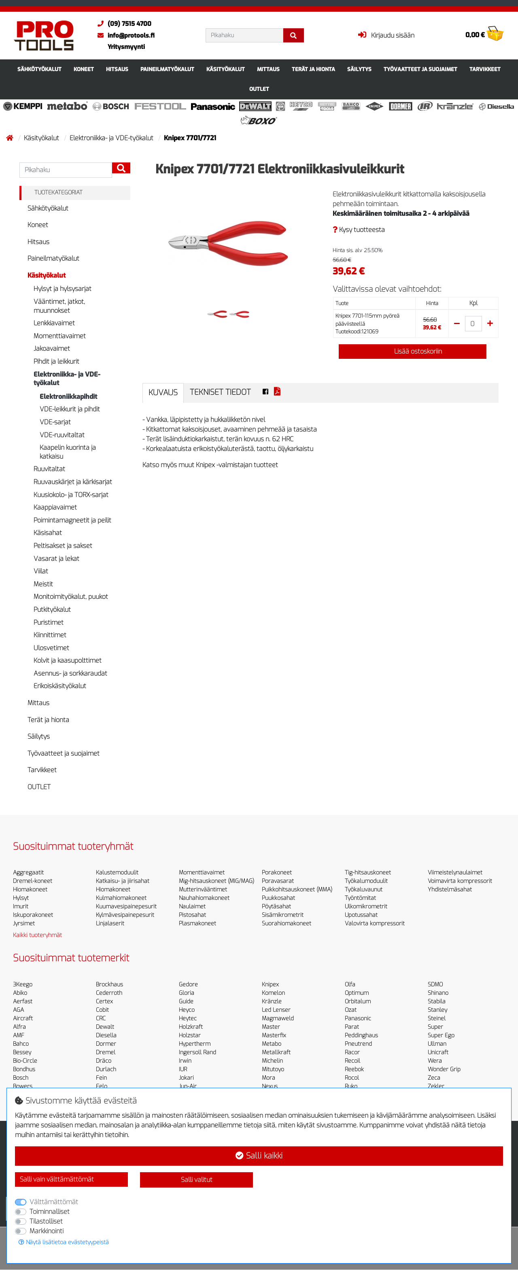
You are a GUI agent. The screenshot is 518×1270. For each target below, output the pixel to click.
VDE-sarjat (55, 422)
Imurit (20, 906)
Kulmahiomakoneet (121, 898)
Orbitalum (358, 1001)
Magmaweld (278, 1018)
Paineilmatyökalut (167, 69)
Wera (435, 1061)
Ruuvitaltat (49, 469)
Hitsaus (117, 69)
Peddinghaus (361, 1035)
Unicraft (438, 1052)
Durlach (106, 1069)
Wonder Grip (444, 1069)
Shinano (438, 993)
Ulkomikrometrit (366, 906)
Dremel (105, 1052)
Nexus (270, 1086)
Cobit (102, 1010)
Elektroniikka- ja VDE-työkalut (112, 138)
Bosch (20, 1078)
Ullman (437, 1044)
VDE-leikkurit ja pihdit (70, 409)
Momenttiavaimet (60, 336)
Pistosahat (192, 915)
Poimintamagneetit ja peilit (72, 520)
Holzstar (190, 1035)
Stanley (437, 1010)
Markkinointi (47, 1231)
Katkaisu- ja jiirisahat (122, 881)
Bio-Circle (25, 1061)
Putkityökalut (52, 609)
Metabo (271, 1044)
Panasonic (358, 1018)
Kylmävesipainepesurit (125, 915)
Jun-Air (188, 1086)
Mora (268, 1078)
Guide (186, 1001)
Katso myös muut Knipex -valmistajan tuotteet (210, 465)
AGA (18, 1010)
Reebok (354, 1069)
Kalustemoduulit (117, 872)
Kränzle (272, 1001)
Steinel (437, 1018)
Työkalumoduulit (366, 881)
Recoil (352, 1061)
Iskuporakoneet (33, 915)
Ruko (351, 1086)
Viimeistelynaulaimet (455, 872)
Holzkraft (191, 1027)
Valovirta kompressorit (375, 923)
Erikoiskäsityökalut (60, 686)
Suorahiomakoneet (286, 923)
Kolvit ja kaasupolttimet (68, 660)
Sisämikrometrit (283, 915)
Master (271, 1027)
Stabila (437, 1001)
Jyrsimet (24, 923)
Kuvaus (163, 393)
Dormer (106, 1044)
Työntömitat (360, 898)
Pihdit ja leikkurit (56, 361)
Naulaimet (192, 906)
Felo (101, 1086)
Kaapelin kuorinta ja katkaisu (68, 452)
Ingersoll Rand (197, 1052)
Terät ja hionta (313, 69)
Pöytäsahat (276, 906)
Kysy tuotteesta (359, 229)
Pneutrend (358, 1044)
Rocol (352, 1078)
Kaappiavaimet (55, 507)
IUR (183, 1069)
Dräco (103, 1061)
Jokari (186, 1078)
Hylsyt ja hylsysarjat (62, 288)
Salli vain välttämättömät (57, 1179)
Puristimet (49, 622)
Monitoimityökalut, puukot (71, 596)
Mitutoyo (273, 1069)
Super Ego (441, 1035)
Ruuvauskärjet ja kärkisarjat (73, 482)
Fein (101, 1078)
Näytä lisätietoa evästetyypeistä (64, 1242)
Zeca (434, 1078)
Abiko (20, 993)
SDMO (435, 984)
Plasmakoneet (197, 923)
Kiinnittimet (50, 635)
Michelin (272, 1061)
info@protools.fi (124, 36)
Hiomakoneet (30, 889)
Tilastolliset (46, 1221)
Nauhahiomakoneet (204, 898)
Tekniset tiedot (220, 392)
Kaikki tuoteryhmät (37, 935)
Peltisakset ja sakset (63, 545)
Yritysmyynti (126, 47)
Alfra (19, 1027)
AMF (18, 1035)
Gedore (188, 984)
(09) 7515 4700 (122, 24)
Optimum (357, 993)
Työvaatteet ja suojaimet (420, 69)
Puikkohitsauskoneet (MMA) (297, 889)
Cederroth (109, 993)
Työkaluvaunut (363, 889)
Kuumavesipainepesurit (126, 906)
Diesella (106, 1035)
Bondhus (24, 1069)
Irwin (185, 1061)
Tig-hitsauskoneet (368, 872)
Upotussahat (361, 915)
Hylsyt (21, 898)
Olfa (350, 984)
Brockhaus (109, 984)
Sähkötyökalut (39, 69)
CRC (101, 1018)
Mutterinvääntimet (203, 889)
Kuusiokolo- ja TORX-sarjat (71, 495)
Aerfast (22, 1001)
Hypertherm (194, 1044)
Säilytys (359, 69)
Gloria (186, 993)
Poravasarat (278, 881)
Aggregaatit (28, 872)
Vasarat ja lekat (56, 558)
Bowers (22, 1086)
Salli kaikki (259, 1155)
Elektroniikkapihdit (68, 396)
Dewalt (105, 1027)
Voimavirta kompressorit (460, 881)
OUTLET (259, 89)
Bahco (21, 1044)
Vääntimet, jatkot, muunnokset (59, 306)
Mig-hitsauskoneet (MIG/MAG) (216, 881)
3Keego (22, 984)
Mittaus (268, 69)
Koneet (84, 69)
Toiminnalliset (50, 1211)
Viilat (41, 571)
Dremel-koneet (32, 881)
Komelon (273, 993)
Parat (352, 1027)
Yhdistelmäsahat (450, 889)
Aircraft (23, 1018)
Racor (352, 1052)
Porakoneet (277, 872)
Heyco (187, 1010)
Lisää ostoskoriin (412, 351)
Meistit (43, 584)
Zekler (436, 1086)
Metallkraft (276, 1052)
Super (435, 1027)
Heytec (188, 1018)
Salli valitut (196, 1179)
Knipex (270, 984)
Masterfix (274, 1035)
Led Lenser (276, 1010)
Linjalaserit (110, 923)
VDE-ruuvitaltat (62, 435)
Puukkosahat (278, 898)
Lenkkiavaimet (54, 323)
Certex (104, 1001)
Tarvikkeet (485, 69)
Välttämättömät (54, 1202)
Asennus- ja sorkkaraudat (70, 673)
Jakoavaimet (52, 348)
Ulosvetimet (51, 648)
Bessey (22, 1052)
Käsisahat (48, 533)
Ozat (351, 1010)
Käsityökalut (225, 69)
